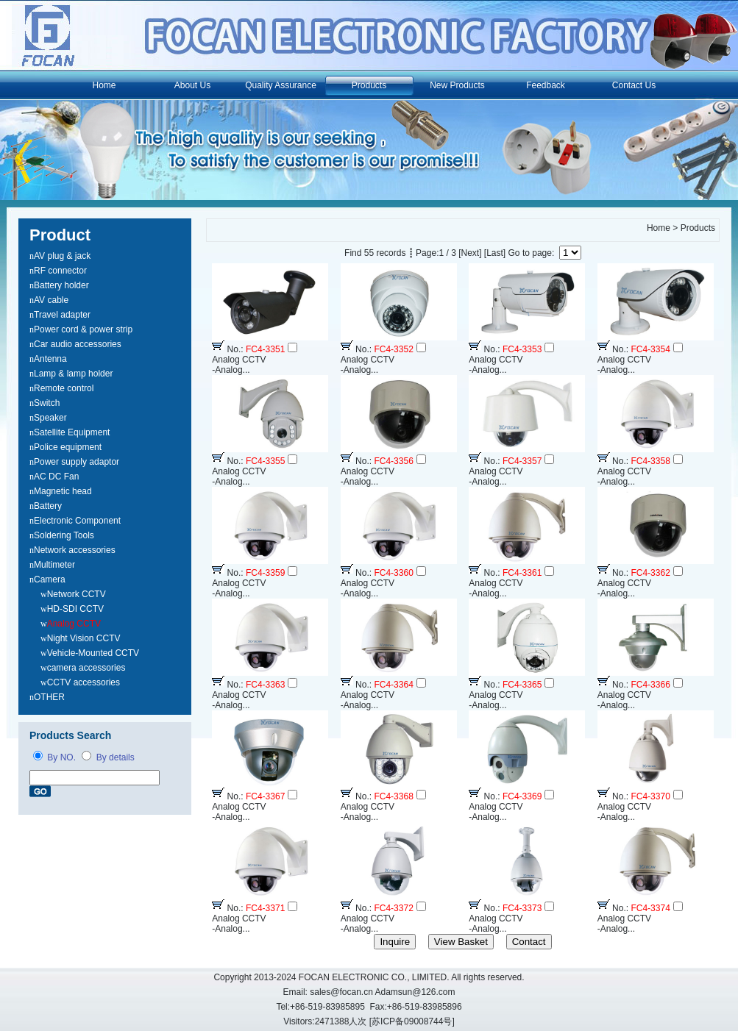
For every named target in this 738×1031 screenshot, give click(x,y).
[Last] (494, 253)
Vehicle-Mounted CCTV (93, 653)
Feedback (545, 85)
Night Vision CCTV (84, 638)
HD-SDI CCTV (75, 609)
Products (369, 85)
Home (104, 85)
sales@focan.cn (341, 992)
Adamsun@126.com (415, 992)
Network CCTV (76, 594)
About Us (192, 85)
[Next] (469, 253)
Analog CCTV (74, 623)
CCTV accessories (83, 682)
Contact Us (634, 85)
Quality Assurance (280, 85)
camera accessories (86, 668)
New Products (457, 85)
